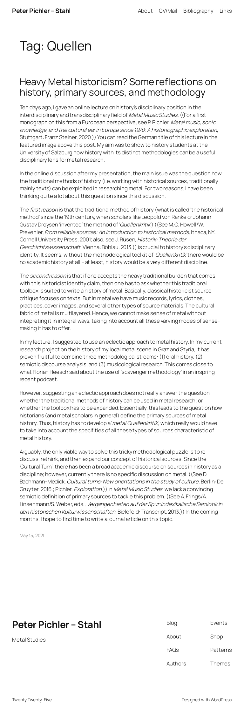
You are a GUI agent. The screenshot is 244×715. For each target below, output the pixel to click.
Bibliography (198, 10)
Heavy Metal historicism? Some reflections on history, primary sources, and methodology (118, 87)
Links (226, 10)
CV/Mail (168, 10)
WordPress (221, 700)
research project (40, 349)
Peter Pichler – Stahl (41, 10)
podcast (47, 379)
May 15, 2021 (32, 535)
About (145, 10)
